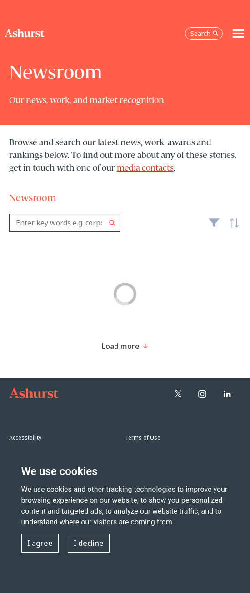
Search (112, 223)
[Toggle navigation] (238, 33)
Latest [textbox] (231, 227)
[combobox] (64, 223)
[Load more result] (121, 346)
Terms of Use (142, 437)
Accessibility (25, 437)
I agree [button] (40, 543)
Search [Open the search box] (204, 33)
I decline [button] (89, 543)
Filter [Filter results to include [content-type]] (214, 226)
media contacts (145, 168)
